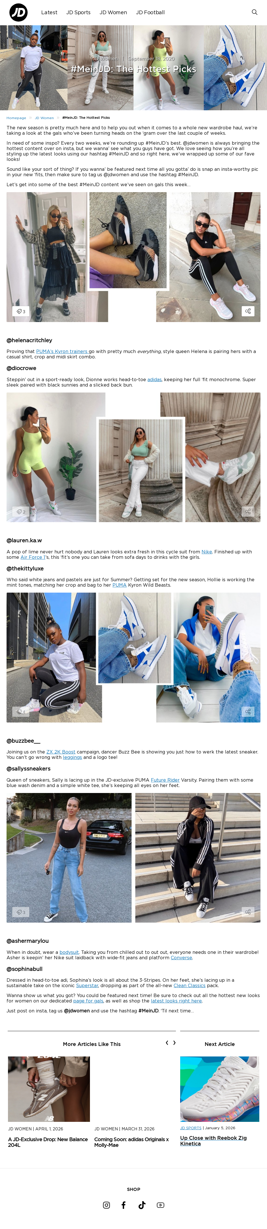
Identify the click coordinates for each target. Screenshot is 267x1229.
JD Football (150, 12)
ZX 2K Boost (60, 752)
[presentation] (167, 1043)
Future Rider (165, 780)
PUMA (119, 585)
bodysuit (69, 952)
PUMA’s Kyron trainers (62, 351)
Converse (181, 958)
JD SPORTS (191, 1128)
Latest (49, 12)
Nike (207, 552)
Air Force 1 (32, 557)
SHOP (133, 1189)
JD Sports (78, 12)
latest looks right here (176, 1001)
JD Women (113, 12)
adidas (154, 379)
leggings (72, 757)
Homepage (16, 118)
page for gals (88, 1001)
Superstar (87, 985)
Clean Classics (190, 985)
